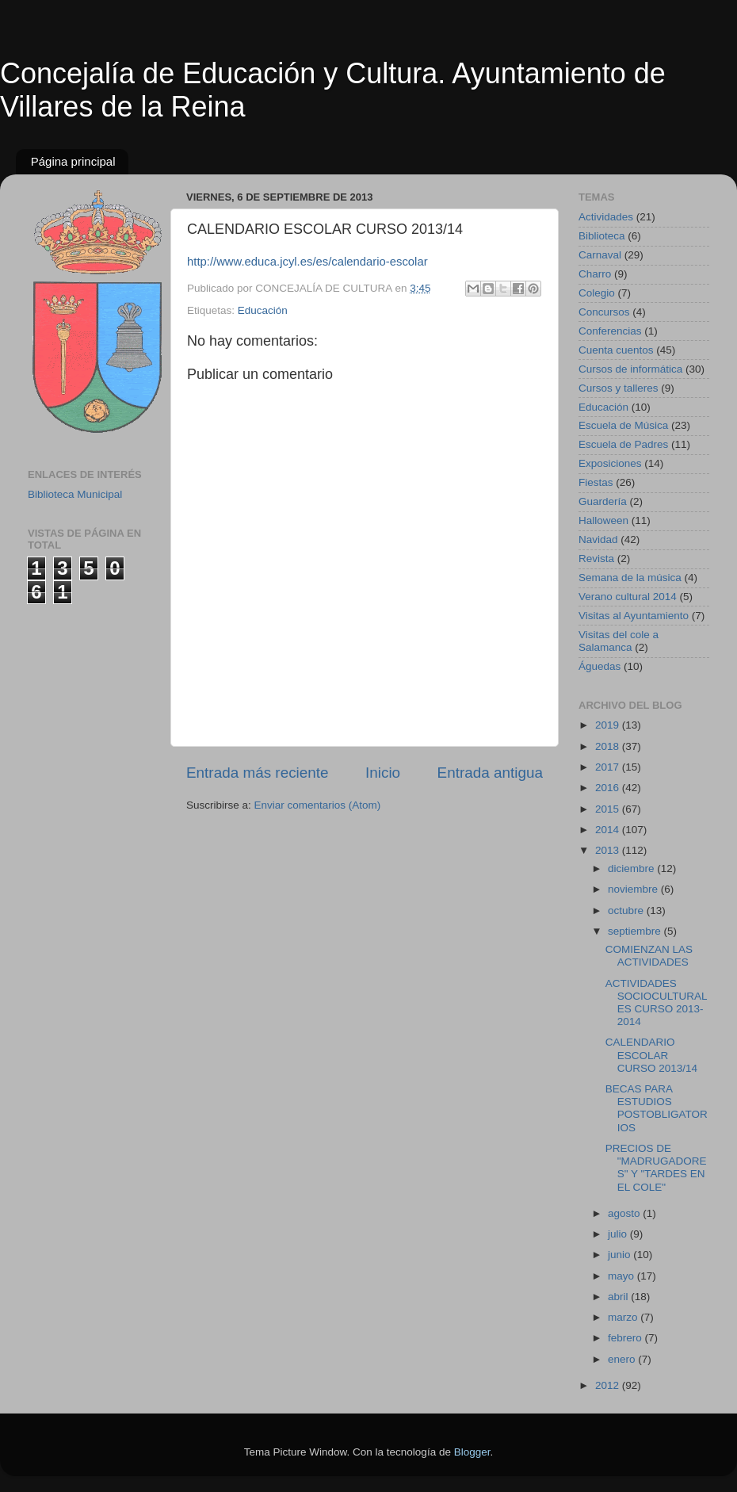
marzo (624, 1317)
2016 (608, 788)
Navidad (598, 539)
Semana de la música (630, 577)
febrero (626, 1338)
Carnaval (600, 255)
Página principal (73, 161)
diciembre (632, 868)
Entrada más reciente (257, 772)
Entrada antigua (490, 772)
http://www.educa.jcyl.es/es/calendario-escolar (307, 261)
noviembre (634, 889)
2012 (608, 1385)
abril (619, 1297)
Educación (263, 310)
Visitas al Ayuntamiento (634, 616)
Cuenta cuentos (616, 350)
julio (619, 1234)
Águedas (600, 666)
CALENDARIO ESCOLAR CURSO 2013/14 (651, 1054)
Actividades (606, 217)
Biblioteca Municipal (75, 494)
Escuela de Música (623, 425)
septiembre (636, 931)
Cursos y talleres (619, 388)
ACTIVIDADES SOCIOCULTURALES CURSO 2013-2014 (656, 1002)
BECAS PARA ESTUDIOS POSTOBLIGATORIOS (656, 1108)
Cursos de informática (630, 369)
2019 (608, 725)
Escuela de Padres (623, 444)
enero (623, 1359)
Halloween (603, 520)
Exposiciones (610, 463)
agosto (625, 1213)
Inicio (382, 772)
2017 (608, 767)
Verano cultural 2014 (628, 597)
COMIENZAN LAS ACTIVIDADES (649, 955)
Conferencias (610, 331)
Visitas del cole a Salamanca (619, 641)
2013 (608, 850)
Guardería (603, 501)
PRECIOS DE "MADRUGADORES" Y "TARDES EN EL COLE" (656, 1167)
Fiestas (596, 482)
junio (620, 1255)
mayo (622, 1276)
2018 (608, 746)
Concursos (604, 312)
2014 (608, 830)
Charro (595, 274)
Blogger (472, 1452)
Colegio (597, 293)
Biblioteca (602, 236)
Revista (596, 558)
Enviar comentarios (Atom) (317, 805)
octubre (627, 910)
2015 (608, 809)
